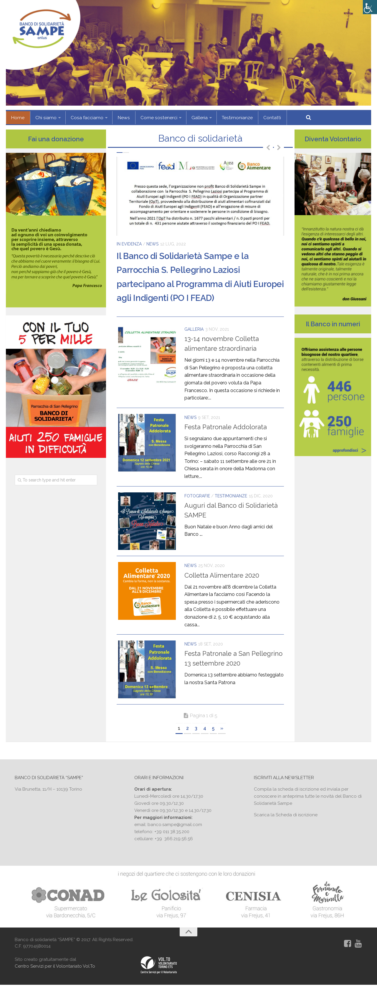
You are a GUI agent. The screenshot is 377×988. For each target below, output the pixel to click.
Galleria (190, 117)
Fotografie (197, 496)
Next (279, 147)
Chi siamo (43, 117)
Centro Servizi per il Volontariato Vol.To (55, 969)
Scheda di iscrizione (297, 817)
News (118, 117)
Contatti (260, 117)
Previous (268, 147)
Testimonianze (227, 117)
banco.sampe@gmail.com (175, 827)
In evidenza (129, 244)
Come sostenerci (151, 117)
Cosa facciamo (82, 117)
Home (17, 117)
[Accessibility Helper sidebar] (370, 7)
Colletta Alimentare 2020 (221, 576)
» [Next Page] (221, 730)
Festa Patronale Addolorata (225, 427)
